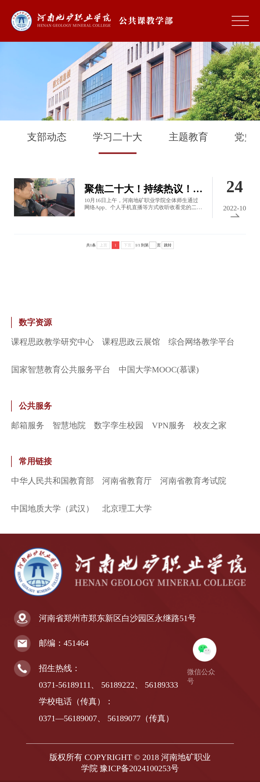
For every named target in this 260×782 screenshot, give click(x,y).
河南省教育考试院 (193, 481)
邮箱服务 (27, 425)
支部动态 (47, 137)
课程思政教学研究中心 (52, 342)
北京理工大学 (127, 508)
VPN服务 (168, 425)
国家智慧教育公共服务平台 (60, 369)
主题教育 (188, 137)
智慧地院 (69, 425)
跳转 (168, 245)
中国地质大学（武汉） (52, 508)
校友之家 (210, 425)
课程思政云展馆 (131, 342)
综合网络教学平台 (201, 342)
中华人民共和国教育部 (52, 481)
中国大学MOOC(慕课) (159, 369)
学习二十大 (117, 137)
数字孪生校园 (119, 425)
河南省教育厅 (127, 481)
